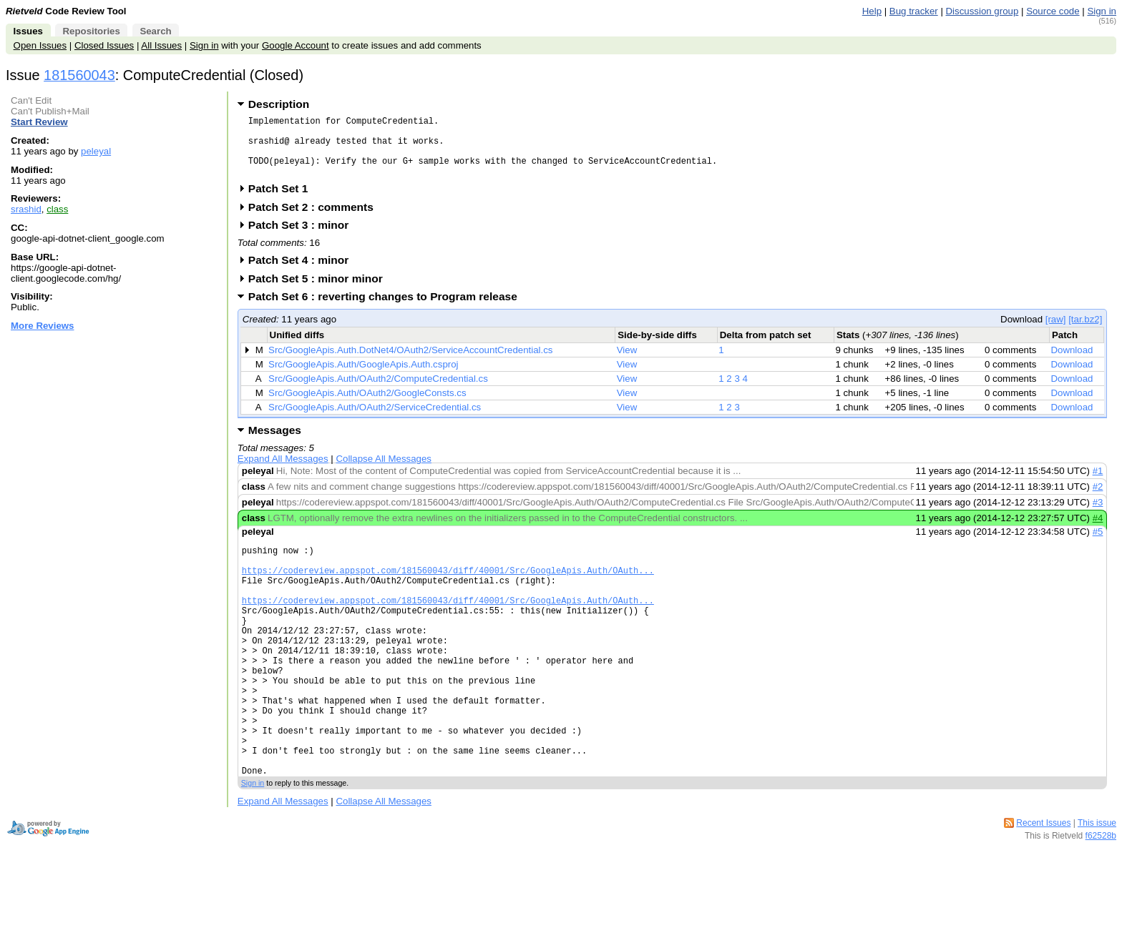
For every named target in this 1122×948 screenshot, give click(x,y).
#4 (1098, 530)
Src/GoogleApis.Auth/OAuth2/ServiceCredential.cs (374, 420)
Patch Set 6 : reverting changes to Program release (387, 309)
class (57, 209)
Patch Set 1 (283, 201)
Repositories (90, 31)
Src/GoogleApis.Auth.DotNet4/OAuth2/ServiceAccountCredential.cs (410, 362)
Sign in (1101, 11)
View (627, 362)
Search (155, 31)
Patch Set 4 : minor (303, 273)
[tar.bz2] (1085, 332)
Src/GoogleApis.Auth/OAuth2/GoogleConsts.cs (367, 405)
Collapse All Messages (383, 471)
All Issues (161, 45)
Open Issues (40, 45)
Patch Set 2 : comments (315, 220)
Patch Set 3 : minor (303, 238)
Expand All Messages (283, 471)
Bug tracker (913, 11)
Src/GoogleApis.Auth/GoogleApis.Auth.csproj (363, 377)
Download (1071, 362)
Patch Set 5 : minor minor (320, 291)
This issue (1097, 885)
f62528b (1101, 898)
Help (872, 11)
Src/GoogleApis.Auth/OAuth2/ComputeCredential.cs (378, 391)
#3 (1098, 515)
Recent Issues (1043, 885)
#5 (1098, 544)
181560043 (79, 75)
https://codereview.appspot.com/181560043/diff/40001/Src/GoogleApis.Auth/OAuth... (448, 589)
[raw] (1055, 332)
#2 (1098, 499)
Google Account (295, 45)
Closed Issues (104, 45)
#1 (1098, 483)
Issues (28, 31)
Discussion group (982, 11)
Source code (1052, 11)
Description (278, 104)
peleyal (96, 151)
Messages (274, 443)
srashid (26, 209)
